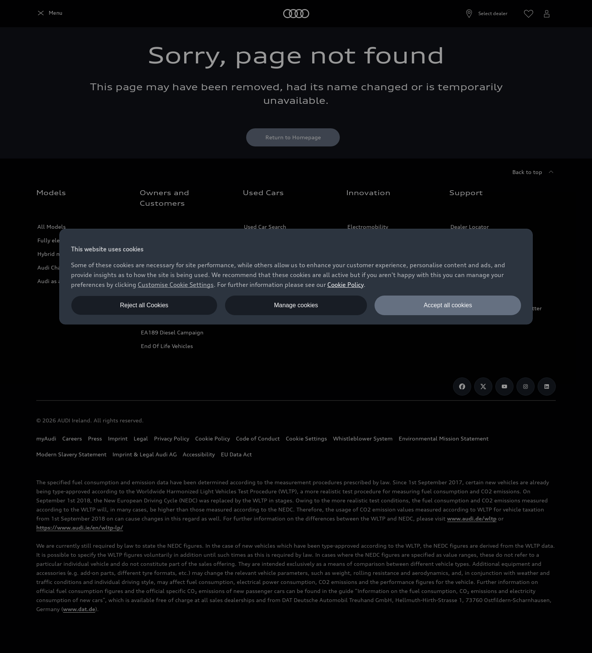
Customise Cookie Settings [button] (176, 284)
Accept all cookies (448, 305)
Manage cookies (296, 305)
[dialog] (296, 277)
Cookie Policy (345, 284)
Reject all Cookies (144, 305)
